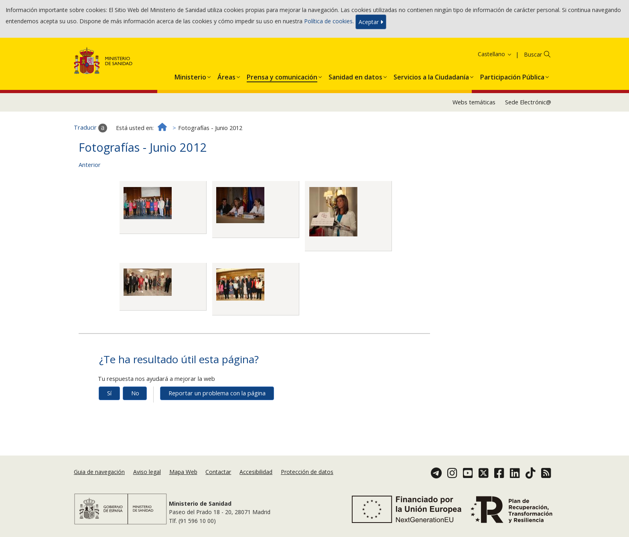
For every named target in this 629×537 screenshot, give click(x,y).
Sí (109, 393)
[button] (190, 75)
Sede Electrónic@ (528, 102)
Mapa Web (183, 472)
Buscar (533, 54)
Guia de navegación (99, 472)
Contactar (218, 472)
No (135, 393)
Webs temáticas (473, 102)
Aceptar (371, 22)
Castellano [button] (495, 54)
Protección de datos (307, 472)
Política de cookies (328, 21)
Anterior (90, 165)
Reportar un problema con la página (217, 393)
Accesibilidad (255, 472)
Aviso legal (147, 472)
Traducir (90, 128)
